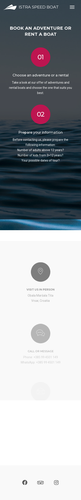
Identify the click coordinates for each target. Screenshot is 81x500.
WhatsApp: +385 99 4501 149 (40, 374)
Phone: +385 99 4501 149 (40, 369)
